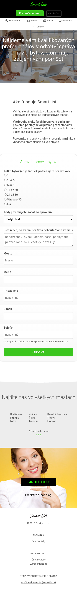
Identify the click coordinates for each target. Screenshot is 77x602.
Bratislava (16, 414)
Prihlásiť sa (53, 13)
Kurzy (48, 20)
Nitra (13, 421)
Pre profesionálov (29, 13)
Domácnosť (13, 20)
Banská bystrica (57, 414)
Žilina (32, 418)
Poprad (51, 421)
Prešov (14, 418)
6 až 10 (10, 185)
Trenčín (33, 421)
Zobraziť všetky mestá (38, 431)
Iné (7, 204)
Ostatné (39, 27)
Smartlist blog (38, 482)
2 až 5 (9, 180)
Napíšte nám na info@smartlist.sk (38, 582)
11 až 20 (11, 190)
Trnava (51, 418)
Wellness (65, 20)
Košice (33, 414)
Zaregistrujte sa (38, 563)
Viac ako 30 (13, 199)
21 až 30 (11, 194)
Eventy (32, 20)
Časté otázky (38, 541)
